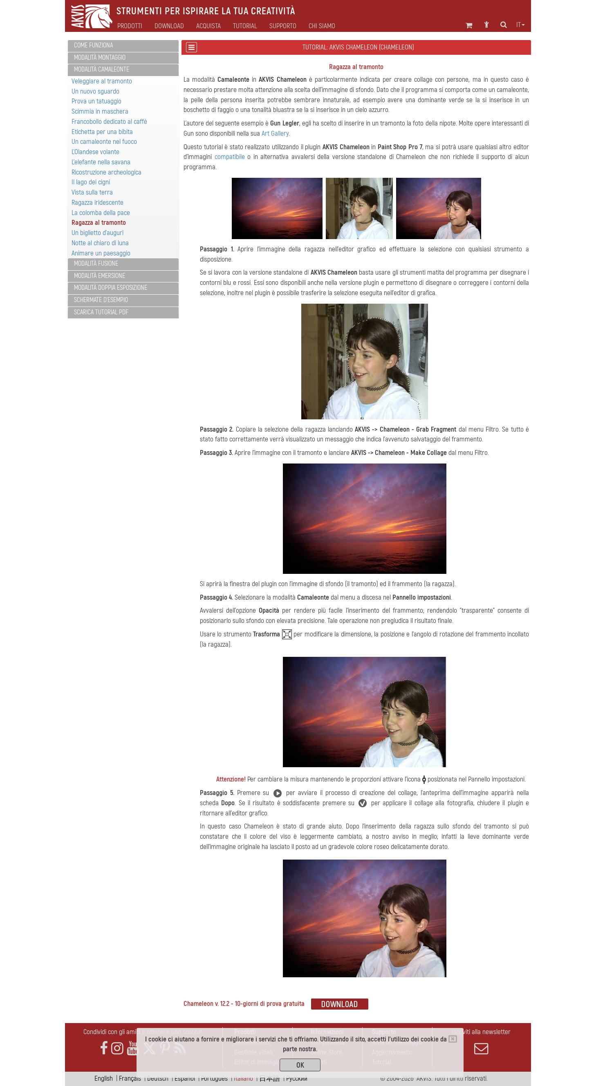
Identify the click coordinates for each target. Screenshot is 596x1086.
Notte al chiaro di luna (100, 243)
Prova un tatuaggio (96, 101)
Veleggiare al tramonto (102, 81)
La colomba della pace (101, 212)
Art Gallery (275, 133)
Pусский (296, 1078)
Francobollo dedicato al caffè (109, 121)
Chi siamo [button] (322, 26)
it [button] (520, 25)
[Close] (452, 1038)
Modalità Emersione (99, 276)
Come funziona (93, 45)
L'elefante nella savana (101, 162)
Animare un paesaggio (101, 253)
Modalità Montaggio (99, 58)
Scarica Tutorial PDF (101, 312)
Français (130, 1078)
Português (214, 1078)
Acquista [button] (208, 26)
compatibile (230, 156)
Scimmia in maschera (100, 111)
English (103, 1078)
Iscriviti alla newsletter (481, 1041)
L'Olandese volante (95, 152)
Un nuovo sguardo (95, 91)
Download (169, 26)
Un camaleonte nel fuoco (104, 141)
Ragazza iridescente (97, 202)
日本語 (269, 1078)
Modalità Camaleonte (101, 69)
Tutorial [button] (245, 26)
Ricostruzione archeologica (106, 172)
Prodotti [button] (129, 26)
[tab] (123, 46)
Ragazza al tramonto (99, 222)
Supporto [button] (282, 26)
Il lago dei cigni (91, 182)
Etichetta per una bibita (102, 132)
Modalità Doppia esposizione (110, 288)
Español (185, 1078)
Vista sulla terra (92, 192)
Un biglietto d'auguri (97, 232)
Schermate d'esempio (101, 300)
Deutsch (157, 1078)
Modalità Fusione (96, 264)
